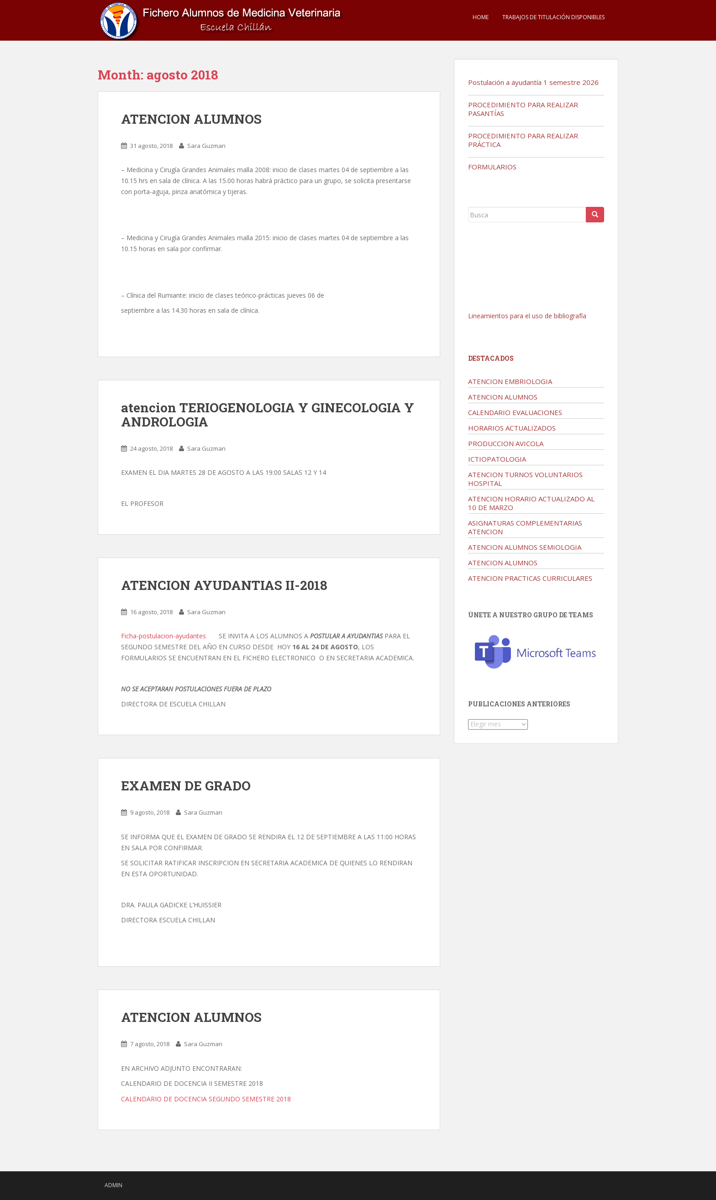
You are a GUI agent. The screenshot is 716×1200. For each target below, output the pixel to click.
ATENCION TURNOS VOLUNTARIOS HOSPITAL (525, 479)
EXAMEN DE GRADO (186, 785)
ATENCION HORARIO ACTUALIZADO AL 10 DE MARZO (531, 503)
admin (113, 1185)
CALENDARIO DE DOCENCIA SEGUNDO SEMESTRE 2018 (206, 1099)
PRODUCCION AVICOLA (505, 443)
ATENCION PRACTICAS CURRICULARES (530, 578)
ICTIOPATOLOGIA (497, 458)
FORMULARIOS (492, 166)
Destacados (491, 358)
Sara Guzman (206, 146)
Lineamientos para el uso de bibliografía (527, 315)
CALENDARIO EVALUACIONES (515, 412)
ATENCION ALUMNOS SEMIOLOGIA (524, 547)
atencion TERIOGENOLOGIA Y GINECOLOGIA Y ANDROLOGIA (267, 414)
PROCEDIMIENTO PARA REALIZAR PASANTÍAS (523, 109)
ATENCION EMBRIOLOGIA (510, 381)
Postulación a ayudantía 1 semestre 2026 (533, 82)
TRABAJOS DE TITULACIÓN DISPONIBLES (553, 17)
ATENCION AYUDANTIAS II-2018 (224, 585)
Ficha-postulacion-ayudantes (163, 636)
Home (481, 17)
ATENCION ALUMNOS (191, 119)
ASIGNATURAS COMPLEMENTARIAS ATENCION (525, 527)
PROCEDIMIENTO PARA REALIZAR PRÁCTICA (523, 140)
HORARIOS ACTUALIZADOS (512, 427)
